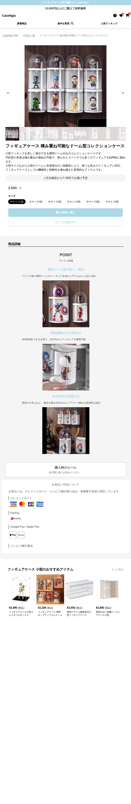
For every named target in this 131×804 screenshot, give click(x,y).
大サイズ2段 (74, 201)
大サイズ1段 (35, 201)
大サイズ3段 (112, 201)
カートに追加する (65, 222)
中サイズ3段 (93, 201)
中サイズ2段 (55, 201)
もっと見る (117, 569)
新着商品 (22, 23)
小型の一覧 (29, 35)
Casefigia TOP (10, 35)
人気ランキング (109, 23)
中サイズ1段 (17, 201)
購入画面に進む (65, 212)
